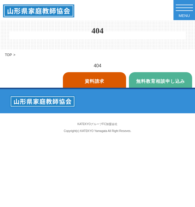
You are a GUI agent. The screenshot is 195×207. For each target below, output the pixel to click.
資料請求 (94, 81)
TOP (8, 55)
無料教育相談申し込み (160, 81)
